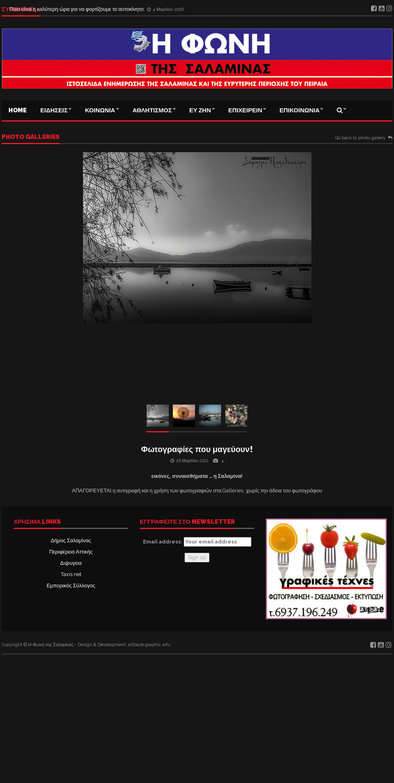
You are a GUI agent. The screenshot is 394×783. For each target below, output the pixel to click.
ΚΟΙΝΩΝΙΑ (100, 110)
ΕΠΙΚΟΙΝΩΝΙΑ (300, 110)
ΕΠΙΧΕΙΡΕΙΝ (245, 110)
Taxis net (71, 574)
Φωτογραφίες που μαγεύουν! (197, 449)
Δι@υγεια (70, 563)
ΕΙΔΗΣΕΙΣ (54, 110)
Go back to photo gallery (360, 138)
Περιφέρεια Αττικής (71, 552)
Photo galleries (31, 137)
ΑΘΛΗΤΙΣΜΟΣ (152, 110)
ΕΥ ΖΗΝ (200, 110)
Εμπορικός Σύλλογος (71, 586)
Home (17, 110)
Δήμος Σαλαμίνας (71, 540)
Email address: (197, 542)
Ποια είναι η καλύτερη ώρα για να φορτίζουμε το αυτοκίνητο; (77, 9)
